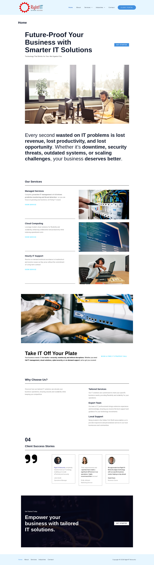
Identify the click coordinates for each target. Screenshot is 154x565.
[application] (93, 7)
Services (33, 560)
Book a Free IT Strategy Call (114, 356)
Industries (41, 560)
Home (20, 560)
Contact (49, 560)
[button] (127, 7)
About (26, 560)
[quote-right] (31, 459)
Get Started (121, 45)
